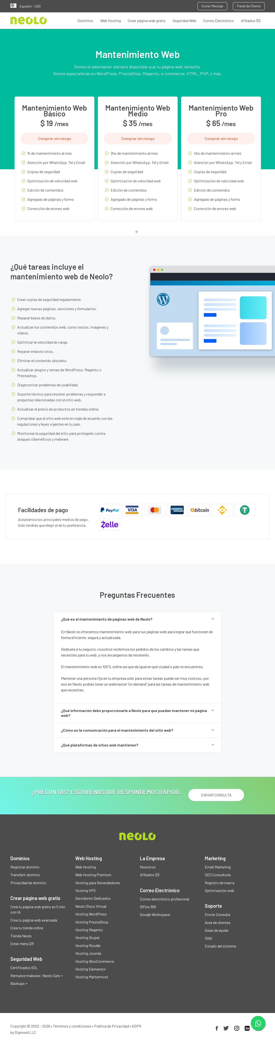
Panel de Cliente (248, 6)
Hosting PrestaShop (91, 922)
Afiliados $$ (250, 20)
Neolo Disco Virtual (90, 906)
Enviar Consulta (217, 914)
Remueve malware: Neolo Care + (36, 975)
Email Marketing (218, 867)
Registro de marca (219, 882)
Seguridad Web (184, 20)
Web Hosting (110, 20)
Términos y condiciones (72, 1026)
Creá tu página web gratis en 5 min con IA (37, 910)
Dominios (85, 20)
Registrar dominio (24, 867)
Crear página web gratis (147, 20)
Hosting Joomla (88, 953)
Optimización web (219, 890)
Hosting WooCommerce (94, 961)
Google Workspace (155, 914)
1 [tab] (137, 232)
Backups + (18, 983)
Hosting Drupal (87, 937)
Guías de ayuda (216, 930)
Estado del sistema (220, 946)
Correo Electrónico (218, 20)
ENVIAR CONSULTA (216, 795)
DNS (208, 938)
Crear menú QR (22, 943)
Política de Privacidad (111, 1026)
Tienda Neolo (21, 935)
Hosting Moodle (87, 945)
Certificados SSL (24, 967)
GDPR (136, 1026)
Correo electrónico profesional (164, 899)
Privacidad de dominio (28, 882)
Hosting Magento (89, 929)
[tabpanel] (54, 162)
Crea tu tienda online (26, 928)
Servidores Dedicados (93, 898)
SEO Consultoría (218, 875)
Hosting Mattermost (91, 977)
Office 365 (148, 907)
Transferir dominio (25, 875)
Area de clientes (217, 922)
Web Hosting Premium (93, 875)
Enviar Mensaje (212, 6)
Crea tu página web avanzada (33, 920)
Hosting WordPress (91, 914)
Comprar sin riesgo (54, 138)
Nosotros (148, 867)
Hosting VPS (85, 890)
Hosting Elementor (90, 969)
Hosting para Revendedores (97, 882)
